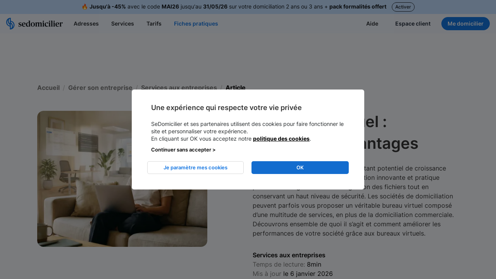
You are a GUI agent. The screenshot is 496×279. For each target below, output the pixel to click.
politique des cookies (281, 138)
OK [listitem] (300, 167)
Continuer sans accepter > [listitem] (183, 149)
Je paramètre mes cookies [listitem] (195, 167)
